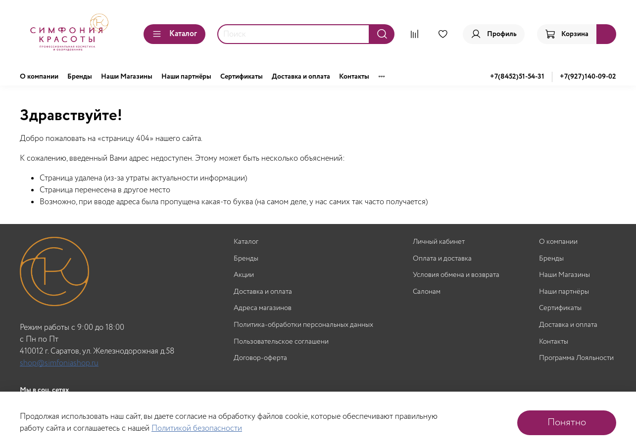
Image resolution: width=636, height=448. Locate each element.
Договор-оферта (260, 358)
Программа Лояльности (576, 358)
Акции (244, 275)
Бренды (79, 76)
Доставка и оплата (301, 76)
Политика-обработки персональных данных (303, 325)
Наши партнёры (186, 76)
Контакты (354, 76)
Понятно (566, 422)
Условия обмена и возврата (456, 275)
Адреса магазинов (263, 308)
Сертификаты (241, 76)
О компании (39, 76)
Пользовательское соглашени (281, 342)
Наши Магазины (126, 76)
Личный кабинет (439, 242)
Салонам (426, 292)
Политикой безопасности (196, 428)
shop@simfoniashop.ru (59, 363)
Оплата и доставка (442, 259)
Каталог (174, 34)
